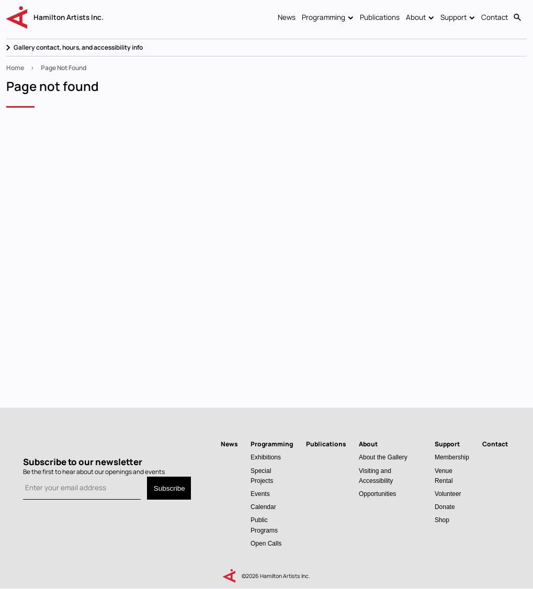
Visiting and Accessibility (376, 475)
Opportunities (377, 493)
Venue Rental (444, 475)
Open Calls (266, 543)
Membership (452, 457)
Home (15, 67)
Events (260, 493)
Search (517, 18)
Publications (380, 17)
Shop (442, 519)
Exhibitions (266, 457)
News (287, 17)
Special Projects (262, 475)
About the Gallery (383, 457)
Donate (445, 506)
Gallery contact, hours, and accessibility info (78, 47)
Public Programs (264, 524)
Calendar (263, 506)
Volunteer (448, 493)
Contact (494, 17)
